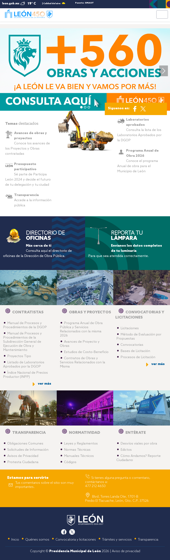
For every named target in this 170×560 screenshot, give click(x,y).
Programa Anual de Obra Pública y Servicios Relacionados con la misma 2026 (81, 329)
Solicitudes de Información (27, 450)
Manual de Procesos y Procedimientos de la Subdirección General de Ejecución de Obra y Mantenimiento (22, 342)
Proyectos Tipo (19, 356)
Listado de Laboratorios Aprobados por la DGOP (23, 364)
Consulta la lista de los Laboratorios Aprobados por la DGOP (139, 130)
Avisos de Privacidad (22, 456)
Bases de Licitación (135, 351)
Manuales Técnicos (79, 456)
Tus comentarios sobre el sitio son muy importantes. (44, 485)
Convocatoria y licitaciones (75, 540)
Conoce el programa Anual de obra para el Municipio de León (138, 161)
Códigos (70, 462)
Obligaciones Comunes (25, 444)
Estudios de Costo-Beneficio (86, 352)
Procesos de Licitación (138, 357)
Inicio (15, 540)
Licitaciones (130, 328)
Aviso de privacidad (126, 551)
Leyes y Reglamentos (81, 444)
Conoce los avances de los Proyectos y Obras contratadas (27, 143)
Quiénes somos (37, 540)
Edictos (126, 450)
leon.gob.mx (10, 3)
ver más (44, 384)
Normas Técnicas (77, 450)
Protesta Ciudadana (23, 462)
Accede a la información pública (32, 200)
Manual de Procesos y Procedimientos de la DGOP (25, 325)
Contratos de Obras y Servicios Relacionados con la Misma (82, 362)
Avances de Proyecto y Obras (80, 344)
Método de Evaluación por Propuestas (138, 337)
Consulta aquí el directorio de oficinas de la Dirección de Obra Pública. (37, 251)
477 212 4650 (95, 486)
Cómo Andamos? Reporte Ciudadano (138, 458)
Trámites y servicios (117, 540)
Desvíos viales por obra (139, 444)
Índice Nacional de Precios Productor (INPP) (25, 375)
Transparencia (148, 540)
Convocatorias (132, 345)
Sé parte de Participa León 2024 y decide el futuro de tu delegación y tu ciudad (28, 174)
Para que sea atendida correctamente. (125, 251)
